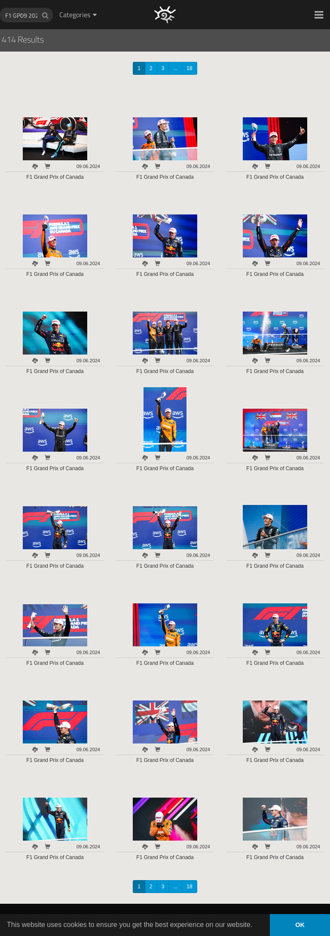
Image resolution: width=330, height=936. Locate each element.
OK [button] (300, 924)
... (175, 68)
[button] (319, 14)
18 (189, 68)
